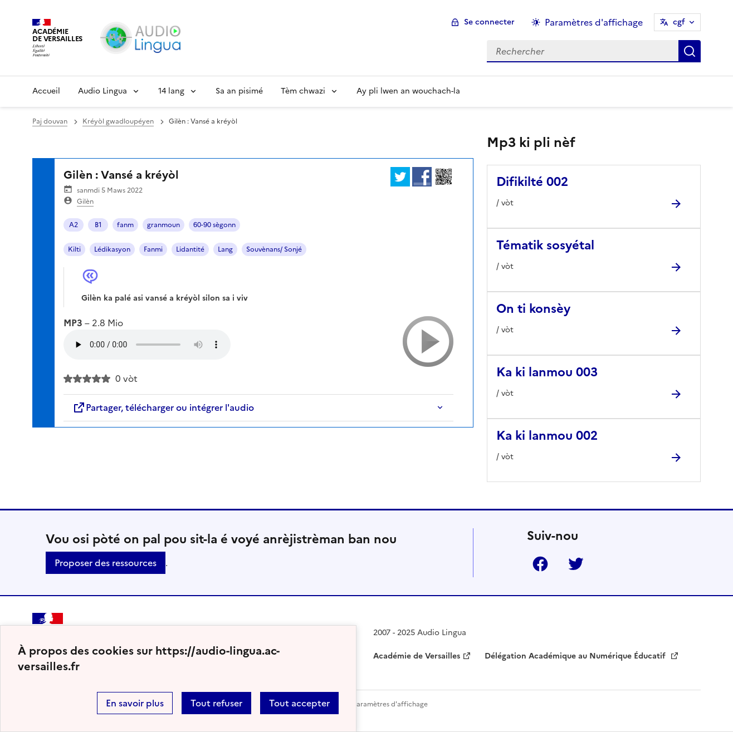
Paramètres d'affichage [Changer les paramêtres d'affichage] (594, 22)
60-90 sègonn (214, 225)
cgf (679, 22)
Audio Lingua (102, 91)
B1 (98, 225)
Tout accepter (299, 703)
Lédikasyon (112, 249)
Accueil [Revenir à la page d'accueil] (46, 91)
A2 (73, 225)
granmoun (163, 225)
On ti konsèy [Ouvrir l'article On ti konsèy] (533, 308)
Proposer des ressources (106, 562)
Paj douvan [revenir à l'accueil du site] (49, 121)
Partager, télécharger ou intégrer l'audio (163, 407)
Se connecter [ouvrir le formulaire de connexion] (489, 22)
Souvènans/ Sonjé (274, 249)
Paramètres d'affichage (390, 704)
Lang (225, 249)
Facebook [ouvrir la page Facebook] (540, 564)
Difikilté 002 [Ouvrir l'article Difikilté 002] (532, 182)
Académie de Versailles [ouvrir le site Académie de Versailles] (416, 656)
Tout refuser (216, 703)
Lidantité (190, 249)
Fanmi (153, 249)
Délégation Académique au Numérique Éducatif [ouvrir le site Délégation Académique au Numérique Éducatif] (576, 656)
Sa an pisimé (239, 91)
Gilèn (85, 201)
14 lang (171, 91)
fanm (125, 225)
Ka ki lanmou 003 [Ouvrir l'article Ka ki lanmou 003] (547, 372)
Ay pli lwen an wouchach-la (408, 91)
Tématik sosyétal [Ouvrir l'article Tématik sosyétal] (545, 245)
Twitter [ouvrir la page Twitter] (576, 564)
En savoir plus (135, 703)
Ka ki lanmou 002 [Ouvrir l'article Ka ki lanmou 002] (547, 435)
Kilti (74, 249)
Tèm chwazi (303, 91)
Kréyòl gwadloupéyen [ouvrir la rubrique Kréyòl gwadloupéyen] (118, 121)
